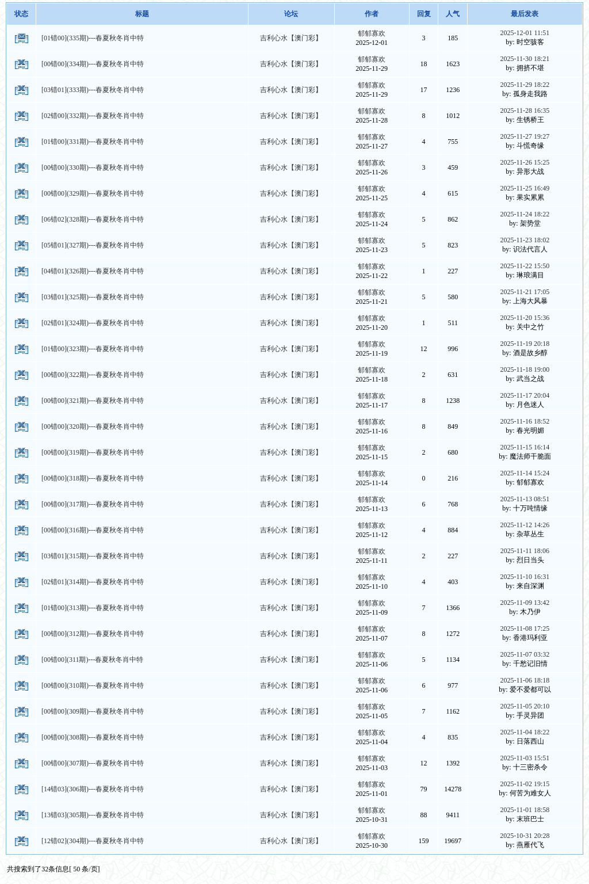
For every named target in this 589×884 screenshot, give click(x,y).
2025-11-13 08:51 (524, 499)
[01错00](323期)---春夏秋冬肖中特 (92, 349)
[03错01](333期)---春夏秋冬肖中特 (92, 90)
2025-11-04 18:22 (524, 732)
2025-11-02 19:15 (524, 784)
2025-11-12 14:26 (524, 525)
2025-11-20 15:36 (524, 318)
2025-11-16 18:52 (524, 421)
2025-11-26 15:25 (524, 162)
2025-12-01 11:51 (524, 33)
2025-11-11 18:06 (524, 551)
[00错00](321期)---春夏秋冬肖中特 (92, 401)
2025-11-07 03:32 (524, 654)
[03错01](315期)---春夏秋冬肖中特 (92, 556)
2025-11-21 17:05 (524, 292)
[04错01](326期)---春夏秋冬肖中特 (92, 271)
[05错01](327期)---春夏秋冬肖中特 (92, 245)
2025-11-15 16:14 (524, 447)
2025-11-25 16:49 (524, 188)
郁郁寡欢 (371, 33)
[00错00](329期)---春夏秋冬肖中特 (92, 193)
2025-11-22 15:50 (524, 266)
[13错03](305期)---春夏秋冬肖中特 (92, 815)
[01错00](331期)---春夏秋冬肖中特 (92, 142)
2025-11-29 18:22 (524, 85)
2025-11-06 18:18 (524, 680)
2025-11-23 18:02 (524, 240)
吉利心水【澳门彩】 (291, 38)
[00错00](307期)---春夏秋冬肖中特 (92, 763)
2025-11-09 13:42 (524, 603)
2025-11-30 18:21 (524, 59)
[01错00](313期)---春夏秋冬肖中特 (92, 608)
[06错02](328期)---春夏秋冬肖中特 (92, 219)
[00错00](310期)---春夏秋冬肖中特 (92, 685)
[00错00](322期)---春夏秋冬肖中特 (92, 375)
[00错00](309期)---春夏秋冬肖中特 (92, 711)
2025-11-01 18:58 (524, 810)
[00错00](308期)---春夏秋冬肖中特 (92, 737)
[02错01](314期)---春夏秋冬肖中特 (92, 582)
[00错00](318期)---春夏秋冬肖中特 (92, 478)
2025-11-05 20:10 (524, 706)
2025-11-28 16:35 (524, 110)
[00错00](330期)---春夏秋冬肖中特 (92, 167)
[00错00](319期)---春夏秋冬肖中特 (92, 452)
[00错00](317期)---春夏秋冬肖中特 (92, 504)
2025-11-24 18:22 (524, 214)
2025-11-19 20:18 (524, 344)
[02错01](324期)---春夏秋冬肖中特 (92, 323)
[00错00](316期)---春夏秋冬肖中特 (92, 530)
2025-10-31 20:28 (524, 836)
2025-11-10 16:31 (524, 577)
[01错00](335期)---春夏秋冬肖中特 (92, 38)
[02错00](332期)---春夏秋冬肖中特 (92, 116)
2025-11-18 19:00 (524, 369)
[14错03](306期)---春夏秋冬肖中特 (92, 789)
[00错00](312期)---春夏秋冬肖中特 (92, 634)
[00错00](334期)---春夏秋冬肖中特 (92, 64)
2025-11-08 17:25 (524, 628)
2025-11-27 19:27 (524, 136)
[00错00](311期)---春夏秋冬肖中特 (92, 660)
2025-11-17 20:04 (524, 395)
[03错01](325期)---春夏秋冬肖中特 (92, 297)
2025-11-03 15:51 (524, 758)
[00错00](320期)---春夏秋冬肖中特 (92, 426)
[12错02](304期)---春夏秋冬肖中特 (92, 841)
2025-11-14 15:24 (524, 473)
